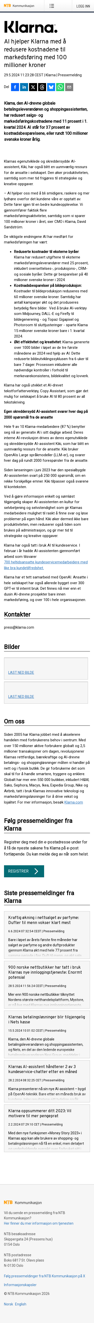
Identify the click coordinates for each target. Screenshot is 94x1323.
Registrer (24, 871)
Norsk (8, 1304)
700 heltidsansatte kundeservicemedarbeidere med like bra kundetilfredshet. (46, 565)
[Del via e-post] (69, 87)
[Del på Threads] (42, 87)
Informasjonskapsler (20, 1285)
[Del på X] (33, 87)
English (20, 1304)
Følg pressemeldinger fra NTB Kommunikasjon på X (44, 1276)
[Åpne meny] (53, 6)
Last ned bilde (21, 673)
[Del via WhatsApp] (60, 87)
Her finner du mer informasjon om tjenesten (38, 1223)
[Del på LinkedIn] (24, 87)
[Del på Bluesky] (51, 87)
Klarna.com (73, 802)
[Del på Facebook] (15, 87)
